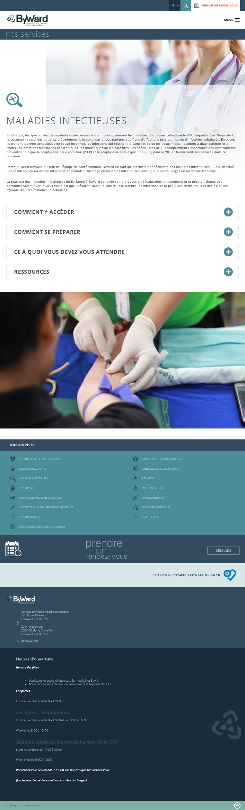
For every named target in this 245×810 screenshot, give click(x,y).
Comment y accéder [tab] (123, 211)
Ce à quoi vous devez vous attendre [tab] (123, 251)
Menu (229, 19)
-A (178, 5)
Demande (223, 550)
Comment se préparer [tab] (123, 231)
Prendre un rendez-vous (219, 5)
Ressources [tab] (123, 271)
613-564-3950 (30, 641)
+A (173, 5)
